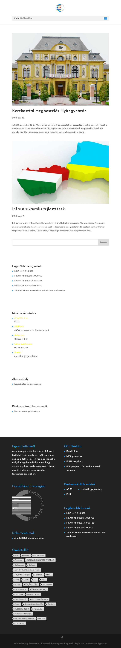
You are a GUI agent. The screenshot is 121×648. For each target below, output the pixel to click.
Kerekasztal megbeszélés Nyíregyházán (49, 111)
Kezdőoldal (72, 451)
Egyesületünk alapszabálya (27, 384)
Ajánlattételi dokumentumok (29, 538)
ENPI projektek (74, 462)
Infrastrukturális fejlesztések (38, 209)
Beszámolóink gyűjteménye (27, 411)
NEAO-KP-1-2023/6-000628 (28, 281)
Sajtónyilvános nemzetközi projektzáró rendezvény (39, 290)
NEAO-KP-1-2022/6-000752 (28, 276)
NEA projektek (74, 456)
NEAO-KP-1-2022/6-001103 (27, 286)
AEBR (69, 489)
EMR (69, 494)
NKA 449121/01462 (23, 271)
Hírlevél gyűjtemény (91, 489)
